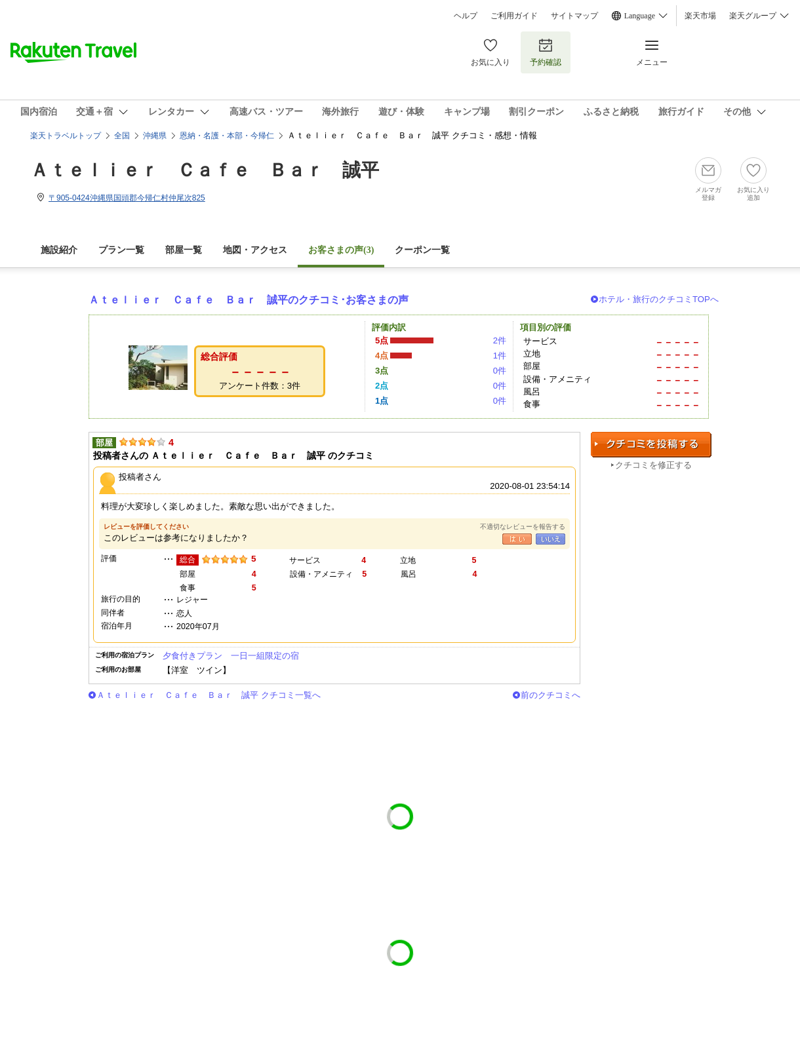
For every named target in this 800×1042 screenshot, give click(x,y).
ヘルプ (465, 15)
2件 (499, 340)
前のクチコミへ (550, 695)
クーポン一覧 (422, 250)
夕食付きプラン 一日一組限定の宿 (231, 656)
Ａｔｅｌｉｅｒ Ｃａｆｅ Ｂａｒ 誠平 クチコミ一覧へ (208, 695)
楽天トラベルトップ (65, 135)
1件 (499, 355)
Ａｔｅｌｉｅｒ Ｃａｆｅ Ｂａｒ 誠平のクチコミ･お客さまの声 (249, 299)
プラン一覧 (121, 250)
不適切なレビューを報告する (522, 526)
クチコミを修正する (653, 465)
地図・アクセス (255, 250)
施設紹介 (59, 250)
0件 (499, 371)
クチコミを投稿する (651, 444)
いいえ (550, 539)
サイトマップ (574, 15)
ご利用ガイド (514, 15)
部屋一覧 (183, 250)
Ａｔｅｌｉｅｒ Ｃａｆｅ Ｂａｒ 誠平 (204, 170)
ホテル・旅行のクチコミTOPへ (659, 299)
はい (517, 539)
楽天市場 (700, 15)
